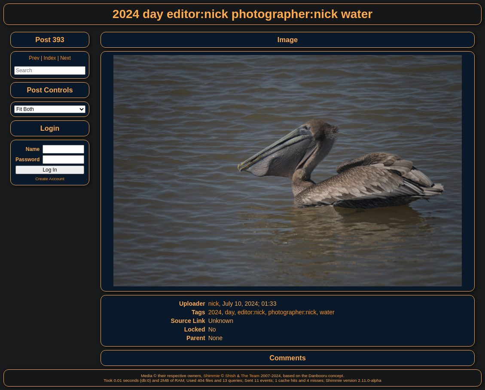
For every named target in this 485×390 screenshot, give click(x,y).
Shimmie (211, 375)
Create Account (49, 178)
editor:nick (251, 312)
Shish (230, 375)
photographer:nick (292, 312)
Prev (34, 58)
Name (33, 149)
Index (49, 58)
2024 (215, 312)
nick (213, 303)
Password (27, 160)
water (327, 312)
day (230, 312)
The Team (250, 375)
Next (65, 58)
